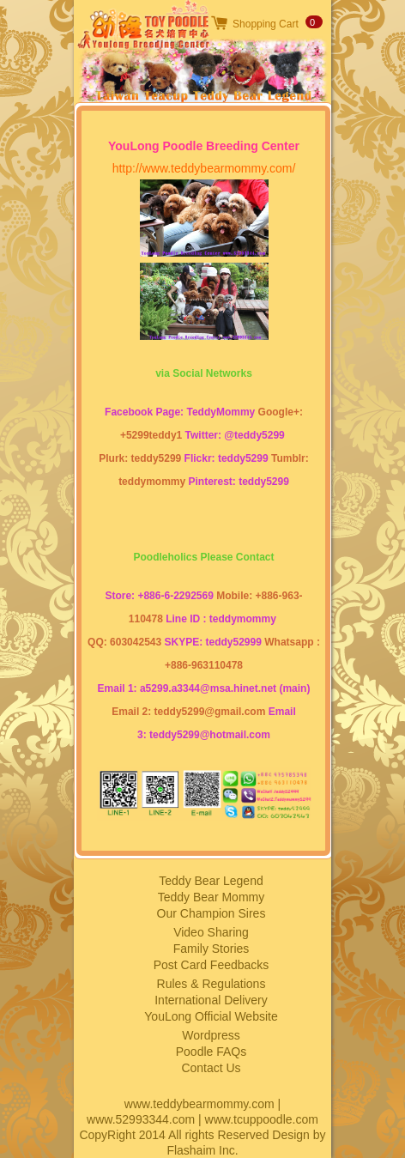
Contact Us (210, 1068)
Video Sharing (211, 932)
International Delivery (211, 1000)
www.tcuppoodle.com (261, 1119)
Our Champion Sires (211, 913)
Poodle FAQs (211, 1051)
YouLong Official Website (210, 1016)
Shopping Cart (266, 24)
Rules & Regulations (211, 984)
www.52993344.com (141, 1119)
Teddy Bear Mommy (211, 897)
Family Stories (211, 948)
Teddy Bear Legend (211, 881)
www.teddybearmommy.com (199, 1104)
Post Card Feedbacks (211, 965)
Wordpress (210, 1035)
